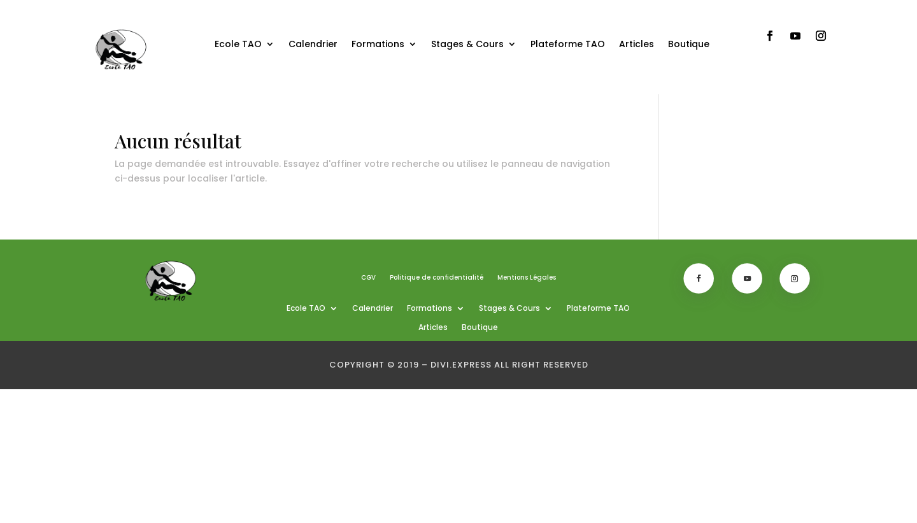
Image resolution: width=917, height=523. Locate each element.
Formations (378, 44)
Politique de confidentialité (436, 277)
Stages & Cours (467, 44)
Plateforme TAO (567, 44)
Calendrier (313, 44)
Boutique (688, 44)
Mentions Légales (526, 277)
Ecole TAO (238, 44)
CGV (368, 277)
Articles (636, 44)
